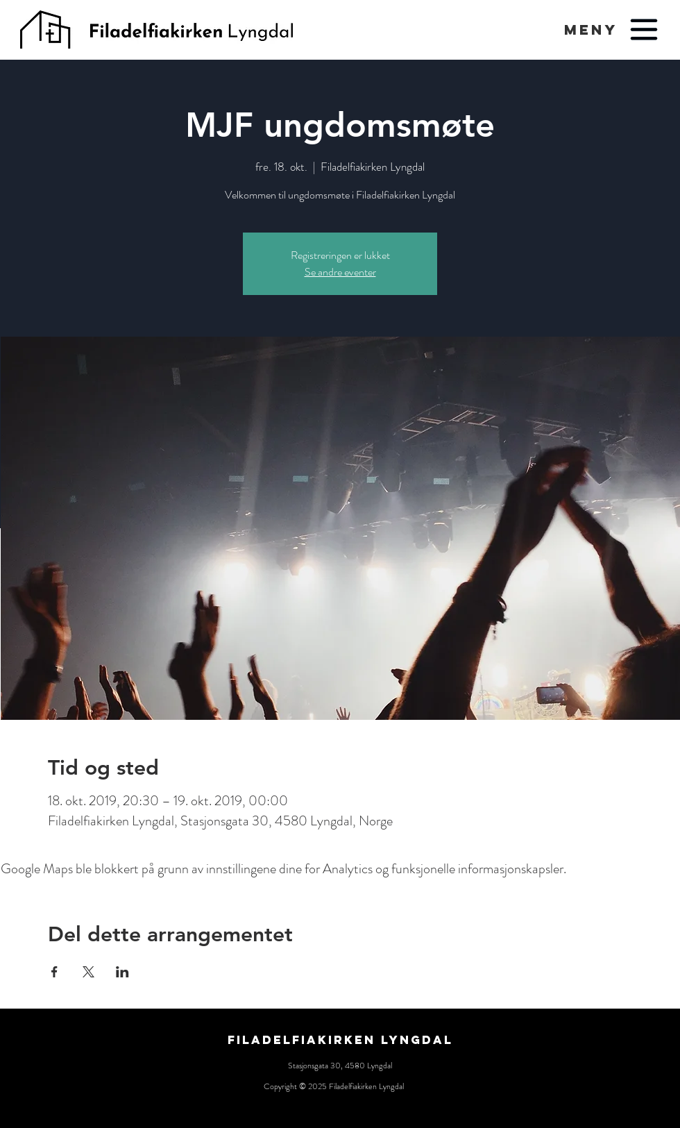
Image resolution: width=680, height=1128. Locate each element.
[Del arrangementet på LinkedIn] (122, 971)
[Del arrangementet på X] (88, 971)
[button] (591, 29)
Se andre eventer (340, 272)
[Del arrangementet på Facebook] (54, 971)
